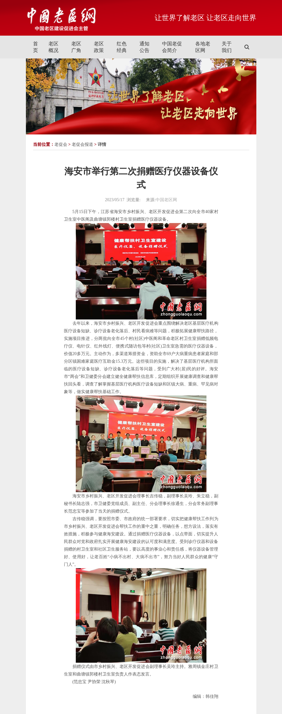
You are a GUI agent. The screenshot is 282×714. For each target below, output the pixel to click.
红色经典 (122, 47)
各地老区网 (202, 47)
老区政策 (99, 47)
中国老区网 (166, 199)
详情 (102, 144)
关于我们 (227, 47)
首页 (35, 47)
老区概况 (53, 47)
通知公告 (144, 47)
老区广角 (76, 47)
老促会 (60, 144)
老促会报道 (82, 144)
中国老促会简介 (172, 47)
